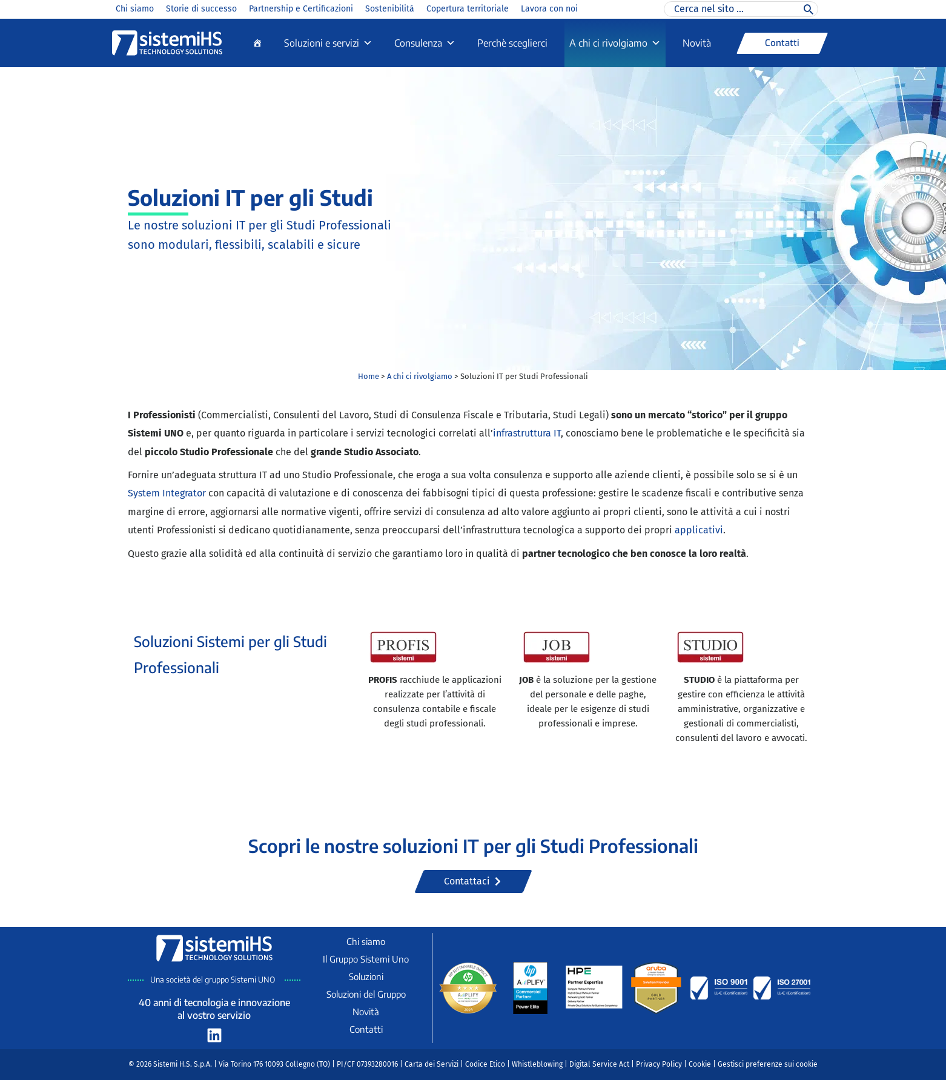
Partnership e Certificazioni (301, 9)
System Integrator (167, 493)
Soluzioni (366, 976)
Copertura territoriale (467, 9)
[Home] (257, 43)
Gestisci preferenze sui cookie (768, 1064)
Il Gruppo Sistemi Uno (366, 958)
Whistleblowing (537, 1064)
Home (368, 376)
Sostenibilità (389, 9)
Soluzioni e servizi (328, 43)
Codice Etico (485, 1064)
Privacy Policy (659, 1064)
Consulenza (424, 43)
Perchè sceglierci (512, 43)
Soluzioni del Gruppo (366, 994)
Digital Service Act (599, 1064)
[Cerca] (808, 9)
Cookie (700, 1064)
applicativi (699, 530)
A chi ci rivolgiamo (615, 43)
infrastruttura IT (527, 433)
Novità (697, 43)
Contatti (366, 1029)
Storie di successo (201, 9)
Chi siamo (135, 9)
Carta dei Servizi (431, 1064)
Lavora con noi (549, 9)
